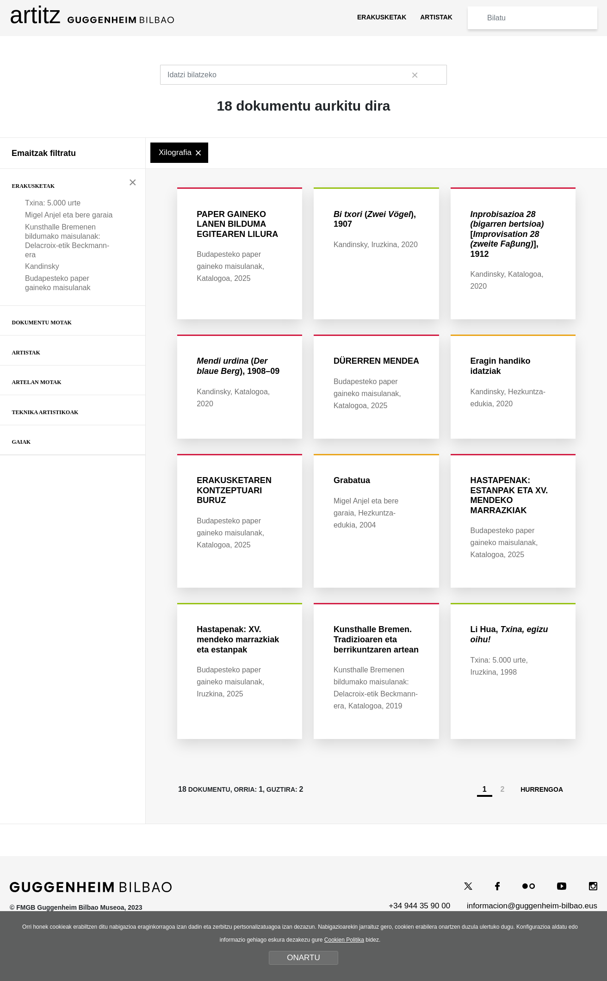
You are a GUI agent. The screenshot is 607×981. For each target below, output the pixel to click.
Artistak (26, 352)
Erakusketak (33, 186)
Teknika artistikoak (45, 412)
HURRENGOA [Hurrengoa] (546, 821)
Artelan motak (37, 382)
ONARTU (303, 957)
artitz (92, 15)
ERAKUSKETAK (381, 17)
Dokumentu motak (42, 322)
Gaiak (21, 442)
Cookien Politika (344, 940)
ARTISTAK (436, 17)
